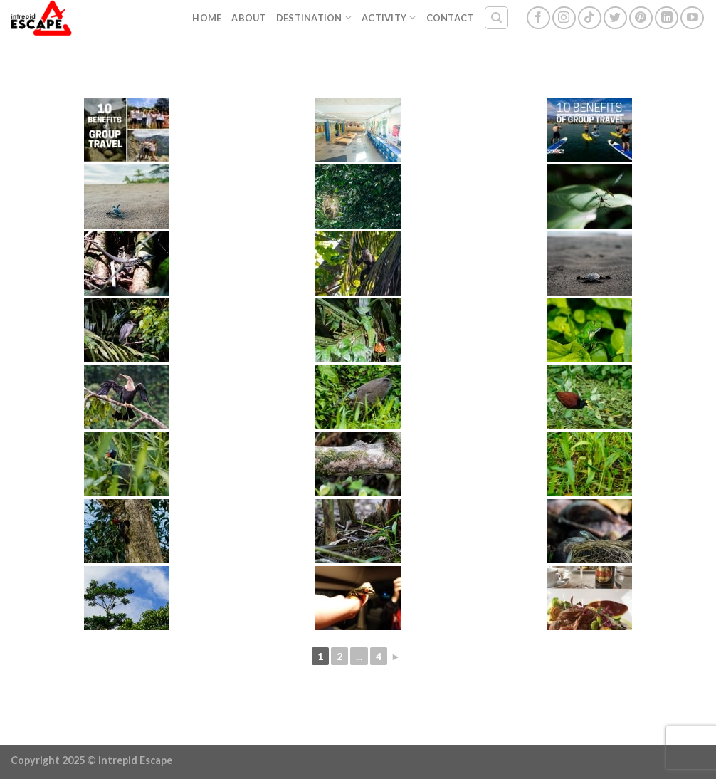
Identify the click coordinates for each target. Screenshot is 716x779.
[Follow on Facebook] (538, 18)
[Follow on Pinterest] (641, 18)
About (248, 17)
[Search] (496, 17)
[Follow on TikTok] (589, 18)
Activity (389, 17)
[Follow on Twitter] (615, 18)
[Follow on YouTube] (692, 18)
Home (206, 17)
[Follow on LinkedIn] (666, 18)
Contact (450, 17)
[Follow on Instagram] (564, 18)
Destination (314, 17)
